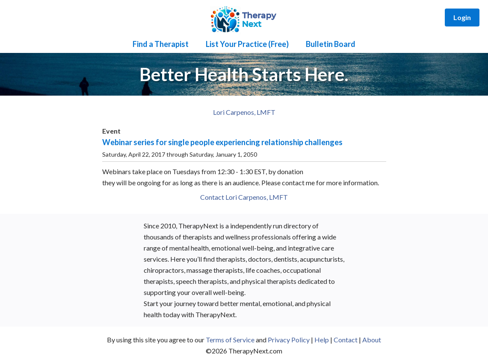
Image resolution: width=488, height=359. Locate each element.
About (371, 340)
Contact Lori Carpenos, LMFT (244, 197)
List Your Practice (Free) (247, 44)
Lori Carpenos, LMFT (244, 112)
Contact (346, 340)
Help (321, 340)
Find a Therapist (161, 44)
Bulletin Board (330, 44)
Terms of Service (230, 340)
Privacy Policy (289, 340)
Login (462, 17)
